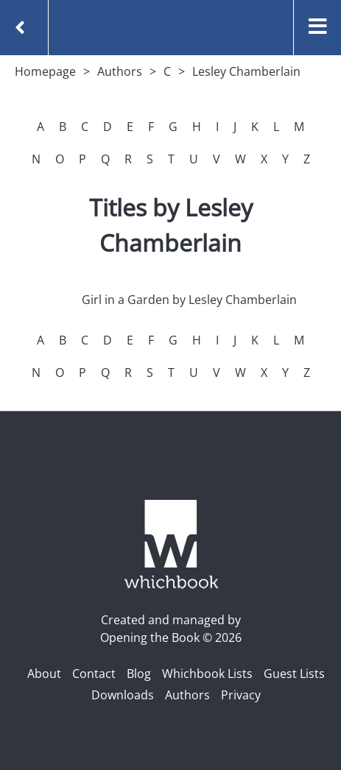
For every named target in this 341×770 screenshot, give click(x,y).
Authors (119, 71)
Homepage (45, 71)
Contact (94, 673)
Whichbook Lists (207, 673)
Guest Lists (294, 673)
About (44, 673)
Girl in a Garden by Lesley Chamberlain (189, 300)
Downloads (122, 695)
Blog (139, 673)
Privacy (241, 695)
